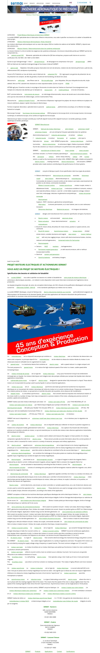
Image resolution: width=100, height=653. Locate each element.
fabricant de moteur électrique (50, 129)
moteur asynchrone (66, 185)
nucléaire (73, 138)
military (51, 157)
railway (75, 157)
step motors (72, 234)
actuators (73, 221)
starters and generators (51, 254)
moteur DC (37, 528)
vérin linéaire (69, 129)
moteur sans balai (17, 547)
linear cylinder (69, 150)
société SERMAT (16, 277)
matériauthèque (64, 90)
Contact (59, 651)
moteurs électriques (77, 141)
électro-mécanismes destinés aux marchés (57, 292)
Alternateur (42, 204)
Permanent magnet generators (48, 249)
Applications (49, 651)
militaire (80, 135)
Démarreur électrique (45, 209)
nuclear (86, 157)
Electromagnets (43, 243)
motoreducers (42, 224)
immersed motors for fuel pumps (69, 240)
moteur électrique (59, 356)
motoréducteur (76, 179)
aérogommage (80, 62)
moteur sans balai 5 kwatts (18, 414)
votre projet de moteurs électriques (75, 277)
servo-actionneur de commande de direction (26, 507)
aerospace (40, 157)
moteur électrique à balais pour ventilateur (27, 594)
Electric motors (43, 218)
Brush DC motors (43, 231)
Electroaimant (42, 199)
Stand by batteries (44, 257)
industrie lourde (41, 138)
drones (46, 141)
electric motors (40, 162)
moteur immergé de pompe (20, 374)
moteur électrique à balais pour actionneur (23, 591)
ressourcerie (48, 90)
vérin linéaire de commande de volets (76, 522)
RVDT (46, 246)
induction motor (36, 579)
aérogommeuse (39, 62)
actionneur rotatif (83, 129)
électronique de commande (62, 175)
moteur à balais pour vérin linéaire (72, 587)
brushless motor (17, 557)
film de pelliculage (47, 80)
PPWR (67, 83)
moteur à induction (37, 568)
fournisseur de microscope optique (34, 113)
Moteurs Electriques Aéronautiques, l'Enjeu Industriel (34, 42)
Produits (37, 651)
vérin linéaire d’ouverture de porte (50, 518)
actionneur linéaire (41, 132)
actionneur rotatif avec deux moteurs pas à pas (47, 418)
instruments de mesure (32, 94)
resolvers (55, 246)
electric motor (54, 364)
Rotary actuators (43, 221)
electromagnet (16, 459)
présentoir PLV (52, 74)
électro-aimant (16, 445)
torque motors (77, 231)
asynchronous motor (18, 579)
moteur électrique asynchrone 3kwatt (40, 598)
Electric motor (13, 485)
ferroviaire (60, 138)
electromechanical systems (78, 154)
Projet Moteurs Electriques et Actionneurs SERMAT (33, 35)
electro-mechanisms (68, 162)
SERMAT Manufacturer (42, 124)
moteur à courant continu (20, 528)
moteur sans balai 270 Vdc (56, 402)
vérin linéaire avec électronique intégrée (33, 500)
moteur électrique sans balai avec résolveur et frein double (63, 411)
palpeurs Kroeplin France (27, 100)
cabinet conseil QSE (17, 55)
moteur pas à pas (56, 188)
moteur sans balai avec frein (55, 414)
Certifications (70, 651)
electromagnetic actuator (45, 459)
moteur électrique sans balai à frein (67, 408)
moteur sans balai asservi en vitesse (20, 405)
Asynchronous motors (61, 231)
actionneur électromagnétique (44, 445)
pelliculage (21, 80)
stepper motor (15, 394)
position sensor (30, 436)
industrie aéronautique (58, 135)
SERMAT (28, 651)
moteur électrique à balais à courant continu (62, 594)
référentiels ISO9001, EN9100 (25, 288)
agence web (14, 68)
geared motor (15, 364)
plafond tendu (50, 107)
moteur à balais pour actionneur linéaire (56, 591)
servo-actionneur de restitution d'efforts (75, 512)
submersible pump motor (19, 380)
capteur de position (18, 425)
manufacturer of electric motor (51, 150)
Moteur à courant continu (46, 185)
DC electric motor (16, 538)
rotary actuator (84, 150)
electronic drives (67, 218)
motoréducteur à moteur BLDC (19, 601)
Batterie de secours (63, 209)
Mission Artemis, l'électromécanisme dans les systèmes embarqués (38, 48)
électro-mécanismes (49, 144)
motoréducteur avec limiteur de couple (65, 601)
